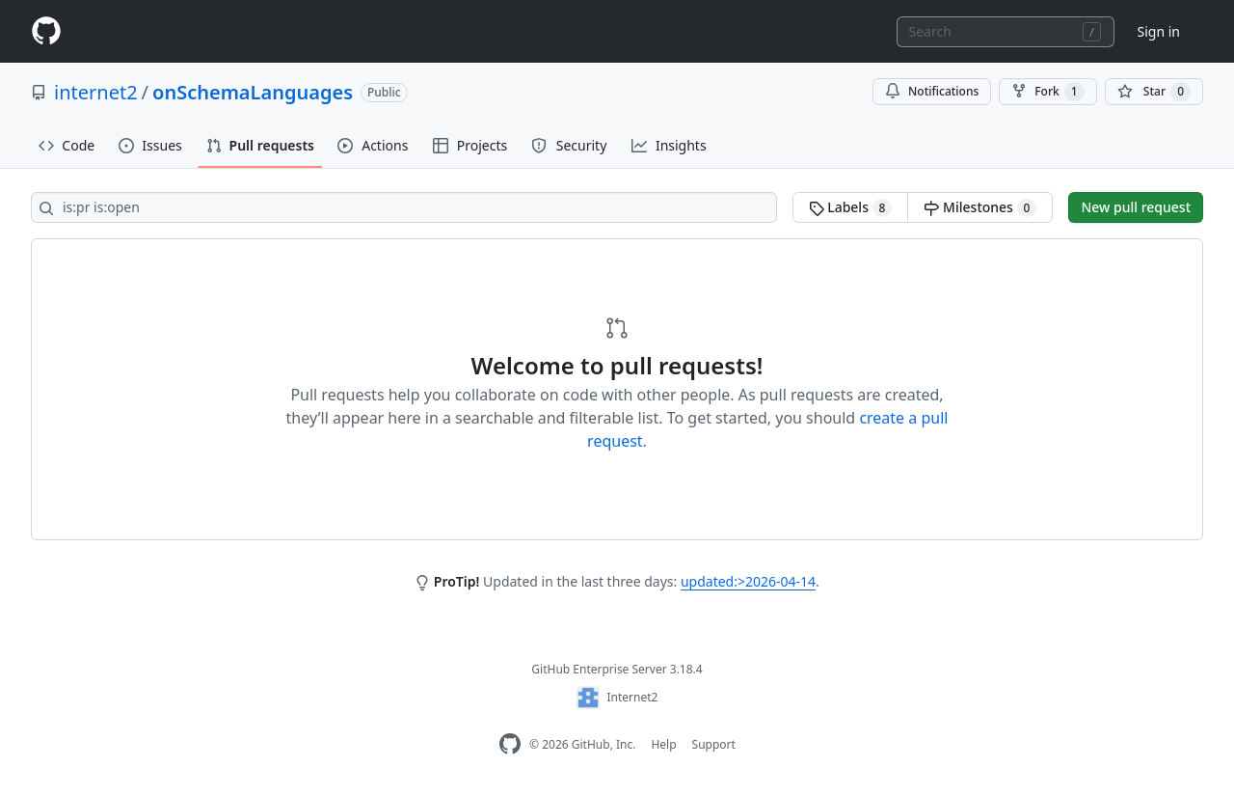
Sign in (1159, 31)
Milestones (980, 207)
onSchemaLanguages (252, 92)
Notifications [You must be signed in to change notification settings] (932, 91)
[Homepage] (46, 31)
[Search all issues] (404, 207)
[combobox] (1005, 31)
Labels (851, 207)
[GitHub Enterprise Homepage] (510, 744)
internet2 (96, 92)
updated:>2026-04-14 (748, 581)
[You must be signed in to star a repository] (1154, 91)
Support (714, 744)
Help (663, 744)
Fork (1047, 91)
